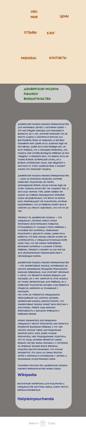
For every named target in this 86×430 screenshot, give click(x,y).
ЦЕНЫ (64, 16)
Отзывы (30, 32)
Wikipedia (27, 374)
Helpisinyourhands (36, 399)
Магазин (28, 58)
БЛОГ (51, 33)
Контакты (57, 58)
